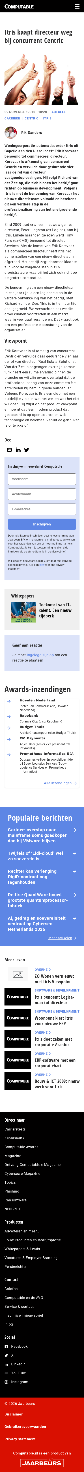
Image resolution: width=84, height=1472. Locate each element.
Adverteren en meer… (21, 1231)
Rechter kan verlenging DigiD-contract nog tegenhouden (32, 877)
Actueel (59, 112)
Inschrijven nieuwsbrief (23, 1315)
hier (41, 564)
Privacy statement (20, 1439)
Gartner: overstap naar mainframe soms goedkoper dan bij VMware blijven (37, 835)
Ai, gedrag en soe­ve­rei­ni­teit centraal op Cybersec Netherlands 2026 (37, 924)
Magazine (12, 1156)
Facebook (19, 1346)
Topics (10, 1182)
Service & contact (19, 1306)
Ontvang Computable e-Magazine (32, 1165)
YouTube (18, 1373)
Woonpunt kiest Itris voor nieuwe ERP (54, 1021)
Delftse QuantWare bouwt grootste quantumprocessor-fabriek (38, 900)
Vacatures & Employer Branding (31, 1258)
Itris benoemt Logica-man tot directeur (54, 999)
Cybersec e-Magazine (22, 1173)
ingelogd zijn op (40, 655)
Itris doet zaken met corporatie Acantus (53, 1042)
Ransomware (15, 1200)
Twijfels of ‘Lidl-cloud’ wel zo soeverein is (35, 856)
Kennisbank (14, 1138)
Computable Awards (21, 1147)
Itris (47, 118)
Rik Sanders (31, 133)
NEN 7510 (12, 1209)
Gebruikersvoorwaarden (25, 1427)
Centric (32, 118)
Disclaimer (13, 1414)
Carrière (12, 118)
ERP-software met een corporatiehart (55, 1063)
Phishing (11, 1191)
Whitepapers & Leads (22, 1249)
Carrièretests (15, 1129)
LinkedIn (18, 1364)
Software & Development (57, 990)
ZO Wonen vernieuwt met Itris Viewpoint (54, 979)
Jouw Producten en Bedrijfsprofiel (33, 1240)
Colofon (11, 1289)
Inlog (8, 1324)
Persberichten (16, 1267)
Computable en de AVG (23, 1298)
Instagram (19, 1382)
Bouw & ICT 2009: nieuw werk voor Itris (57, 1084)
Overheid (43, 969)
